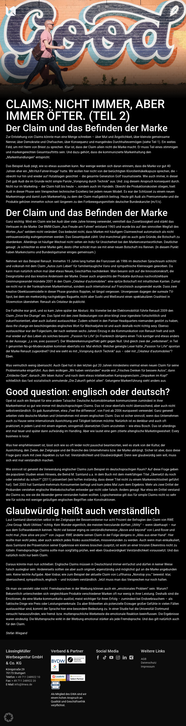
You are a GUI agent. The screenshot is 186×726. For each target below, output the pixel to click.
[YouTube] (111, 658)
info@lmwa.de (23, 684)
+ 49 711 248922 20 (24, 680)
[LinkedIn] (125, 658)
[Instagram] (118, 658)
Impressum (148, 666)
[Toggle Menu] (173, 11)
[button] (8, 717)
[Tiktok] (105, 658)
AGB (143, 659)
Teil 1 (155, 142)
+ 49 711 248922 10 (28, 677)
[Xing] (131, 658)
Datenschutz (148, 662)
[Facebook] (98, 658)
